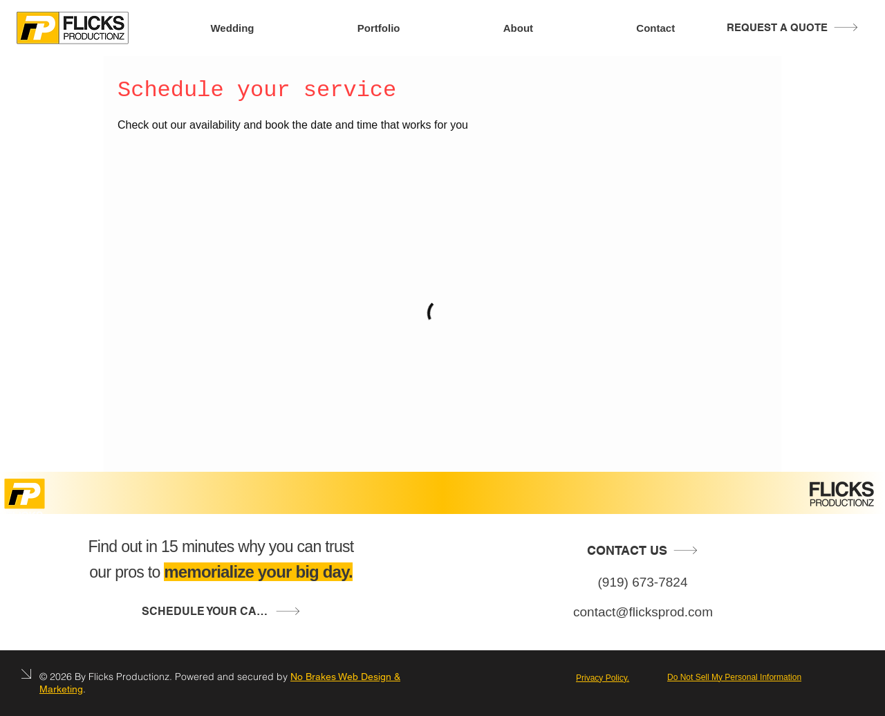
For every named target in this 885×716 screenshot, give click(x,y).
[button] (221, 611)
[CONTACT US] (642, 550)
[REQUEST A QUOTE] (792, 27)
